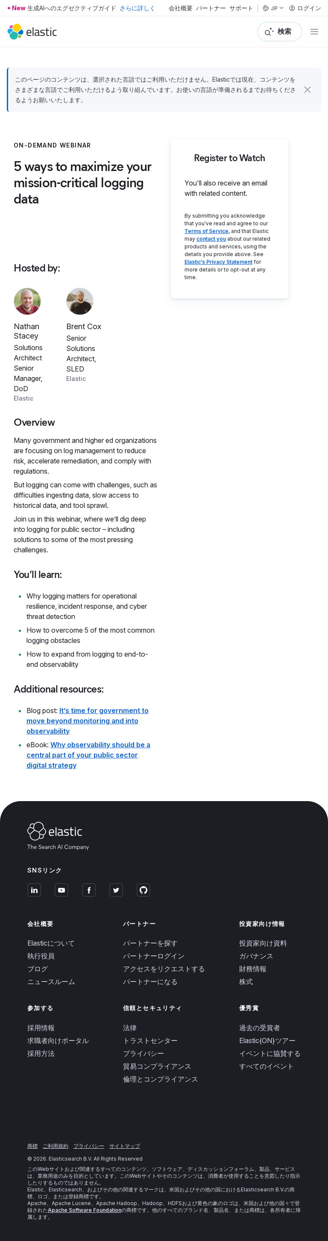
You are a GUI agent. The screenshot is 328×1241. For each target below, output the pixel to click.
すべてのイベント (266, 1066)
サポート (241, 8)
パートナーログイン (153, 956)
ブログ (37, 968)
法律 (130, 1027)
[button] (307, 90)
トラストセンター (150, 1040)
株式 (246, 981)
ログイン (305, 8)
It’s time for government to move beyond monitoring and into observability (87, 720)
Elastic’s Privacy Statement (218, 262)
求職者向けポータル (58, 1040)
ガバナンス (256, 956)
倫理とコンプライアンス (160, 1079)
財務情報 (252, 968)
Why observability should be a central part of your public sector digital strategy (88, 754)
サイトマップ (124, 1146)
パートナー (211, 8)
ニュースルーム (51, 981)
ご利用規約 (55, 1146)
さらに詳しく (137, 8)
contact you (211, 239)
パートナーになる (150, 981)
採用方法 (41, 1053)
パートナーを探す (150, 943)
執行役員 (41, 956)
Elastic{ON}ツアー (267, 1040)
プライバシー (143, 1053)
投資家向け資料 (263, 943)
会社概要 (181, 8)
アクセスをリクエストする (164, 968)
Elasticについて (51, 943)
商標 (32, 1146)
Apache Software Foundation (84, 1210)
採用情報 (41, 1027)
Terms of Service (206, 231)
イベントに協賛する (270, 1053)
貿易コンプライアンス (157, 1066)
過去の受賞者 (259, 1027)
